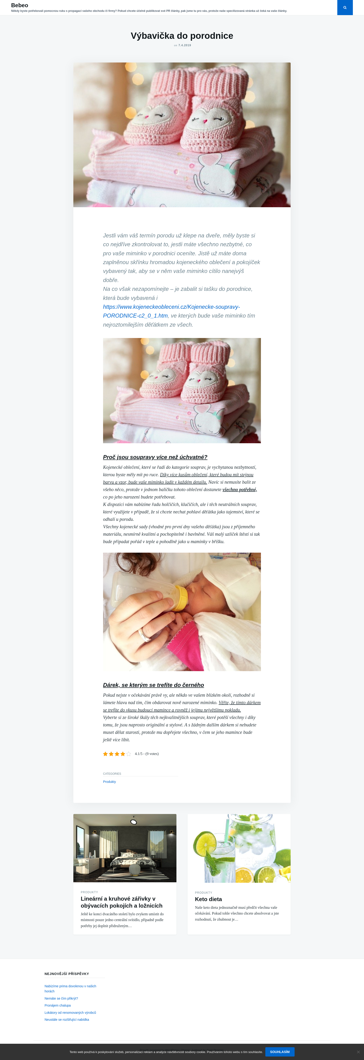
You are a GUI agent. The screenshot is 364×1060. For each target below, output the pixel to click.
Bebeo (19, 5)
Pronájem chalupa (58, 1005)
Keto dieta (208, 899)
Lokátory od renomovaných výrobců (70, 1012)
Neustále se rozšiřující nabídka (67, 1019)
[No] (358, 1052)
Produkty (109, 782)
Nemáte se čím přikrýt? (61, 998)
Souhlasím (280, 1052)
